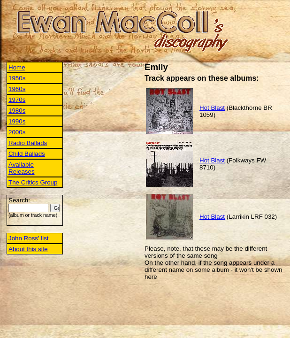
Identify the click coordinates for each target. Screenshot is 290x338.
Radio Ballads (27, 142)
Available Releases (21, 168)
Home (16, 67)
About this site (28, 249)
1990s (16, 121)
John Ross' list (28, 238)
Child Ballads (26, 153)
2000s (16, 132)
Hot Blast (212, 107)
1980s (16, 110)
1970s (16, 99)
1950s (16, 78)
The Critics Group (32, 182)
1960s (16, 88)
